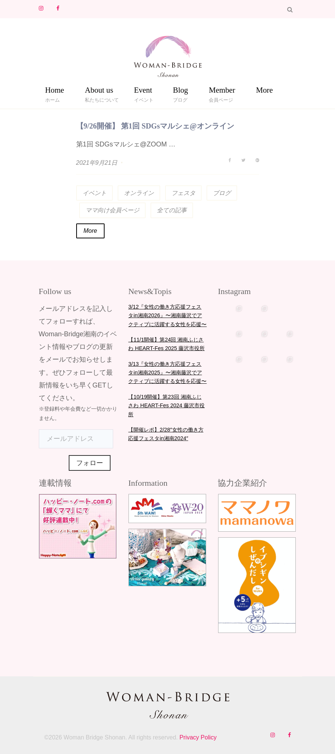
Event (143, 92)
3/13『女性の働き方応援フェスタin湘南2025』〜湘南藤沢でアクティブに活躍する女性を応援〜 (167, 372)
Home (54, 92)
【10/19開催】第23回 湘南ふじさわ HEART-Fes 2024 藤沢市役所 (166, 405)
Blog (180, 92)
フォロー (89, 463)
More (264, 90)
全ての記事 (172, 210)
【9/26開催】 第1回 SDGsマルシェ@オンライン (155, 126)
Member (222, 92)
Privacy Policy (197, 737)
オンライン (139, 193)
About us (99, 92)
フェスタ (183, 193)
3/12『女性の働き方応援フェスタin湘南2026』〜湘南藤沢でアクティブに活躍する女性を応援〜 (167, 315)
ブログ (222, 193)
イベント (94, 193)
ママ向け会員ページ (112, 210)
